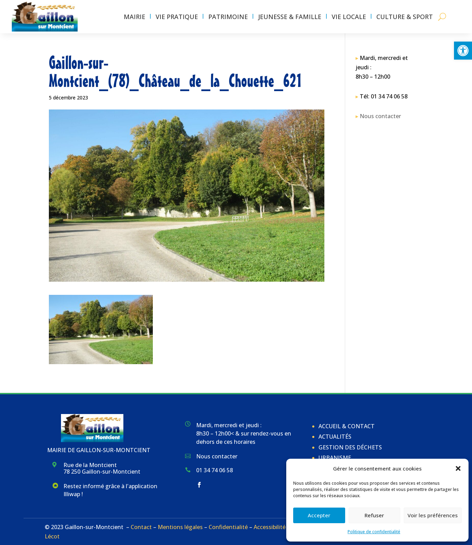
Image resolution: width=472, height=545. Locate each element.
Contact (141, 527)
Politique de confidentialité (374, 532)
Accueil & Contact (346, 426)
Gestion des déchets (350, 447)
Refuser (374, 515)
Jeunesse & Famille (289, 16)
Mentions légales (180, 527)
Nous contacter (380, 116)
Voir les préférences (433, 515)
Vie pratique (177, 16)
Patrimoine (228, 16)
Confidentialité (228, 527)
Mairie (134, 16)
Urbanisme (334, 458)
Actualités (334, 436)
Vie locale (349, 16)
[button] (463, 51)
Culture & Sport (404, 16)
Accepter (319, 515)
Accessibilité (270, 527)
